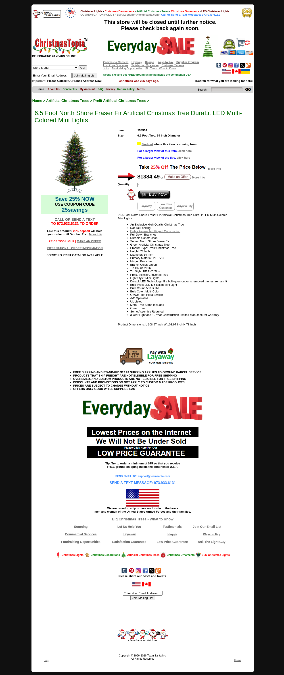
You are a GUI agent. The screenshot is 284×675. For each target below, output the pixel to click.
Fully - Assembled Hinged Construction (155, 231)
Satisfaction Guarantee (145, 65)
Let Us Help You (129, 526)
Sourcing (81, 526)
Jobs (106, 68)
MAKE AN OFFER (89, 241)
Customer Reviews (172, 65)
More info (95, 234)
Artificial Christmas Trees (67, 101)
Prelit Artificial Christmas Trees (119, 101)
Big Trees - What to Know (160, 68)
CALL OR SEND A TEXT (75, 220)
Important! (39, 81)
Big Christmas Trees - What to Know (142, 519)
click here (185, 151)
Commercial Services (115, 62)
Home (37, 101)
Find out (147, 144)
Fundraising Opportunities (127, 68)
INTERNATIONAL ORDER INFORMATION (75, 248)
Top (46, 660)
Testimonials (172, 526)
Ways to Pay (211, 534)
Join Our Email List (207, 526)
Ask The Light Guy (212, 542)
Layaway (137, 62)
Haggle (172, 534)
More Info (214, 168)
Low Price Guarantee (115, 65)
